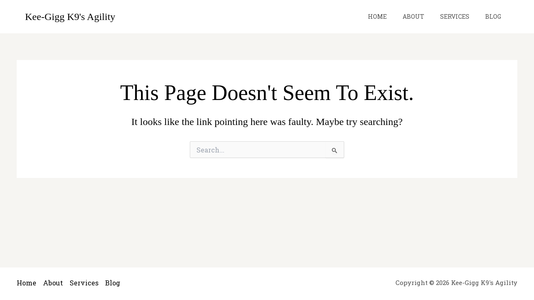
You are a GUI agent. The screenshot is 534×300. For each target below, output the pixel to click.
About (424, 16)
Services (461, 16)
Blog (495, 16)
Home (392, 16)
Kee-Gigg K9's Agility (70, 16)
